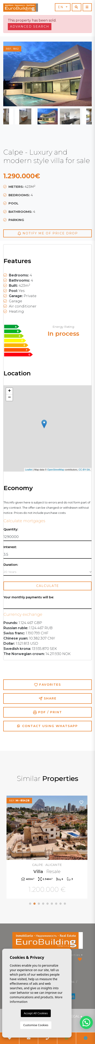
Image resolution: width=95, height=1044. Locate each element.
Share (48, 698)
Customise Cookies (35, 1025)
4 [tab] (43, 904)
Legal (74, 1016)
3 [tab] (39, 904)
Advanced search (29, 26)
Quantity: (10, 529)
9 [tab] (65, 904)
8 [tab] (60, 904)
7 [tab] (56, 904)
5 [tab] (47, 904)
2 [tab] (34, 904)
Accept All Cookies (36, 1013)
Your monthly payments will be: (28, 597)
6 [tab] (52, 904)
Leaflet (28, 469)
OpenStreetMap (55, 469)
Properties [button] (71, 954)
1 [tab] (30, 904)
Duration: (10, 564)
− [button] (9, 397)
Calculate (47, 586)
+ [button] (9, 391)
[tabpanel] (47, 848)
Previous (14, 74)
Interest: (10, 547)
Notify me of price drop (47, 233)
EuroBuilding (20, 7)
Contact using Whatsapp (47, 726)
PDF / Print (47, 712)
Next (80, 74)
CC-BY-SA (84, 469)
